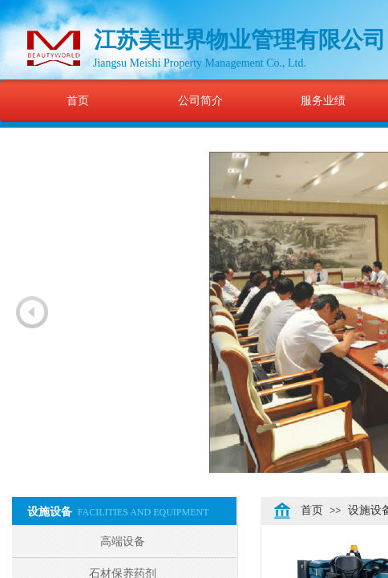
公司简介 (200, 100)
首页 (78, 100)
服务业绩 (323, 100)
